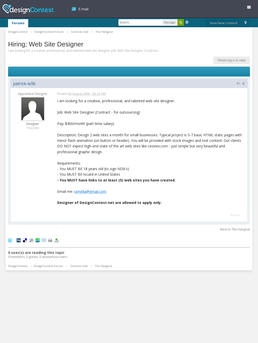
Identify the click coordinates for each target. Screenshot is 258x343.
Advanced (187, 22)
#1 (241, 83)
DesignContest (28, 9)
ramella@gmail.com (90, 191)
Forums (18, 23)
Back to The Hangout (235, 229)
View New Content (223, 23)
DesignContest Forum (48, 266)
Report (235, 215)
